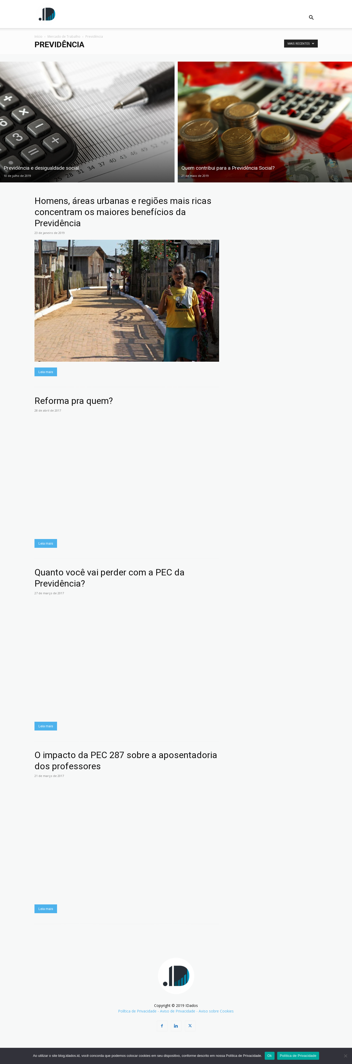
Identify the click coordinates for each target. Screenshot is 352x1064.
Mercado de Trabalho (63, 36)
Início (38, 36)
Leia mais (45, 372)
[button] (311, 18)
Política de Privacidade (137, 1011)
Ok (269, 1056)
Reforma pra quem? (73, 400)
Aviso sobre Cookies (216, 1011)
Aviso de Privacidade (177, 1011)
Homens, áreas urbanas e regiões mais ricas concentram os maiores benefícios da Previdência (122, 211)
